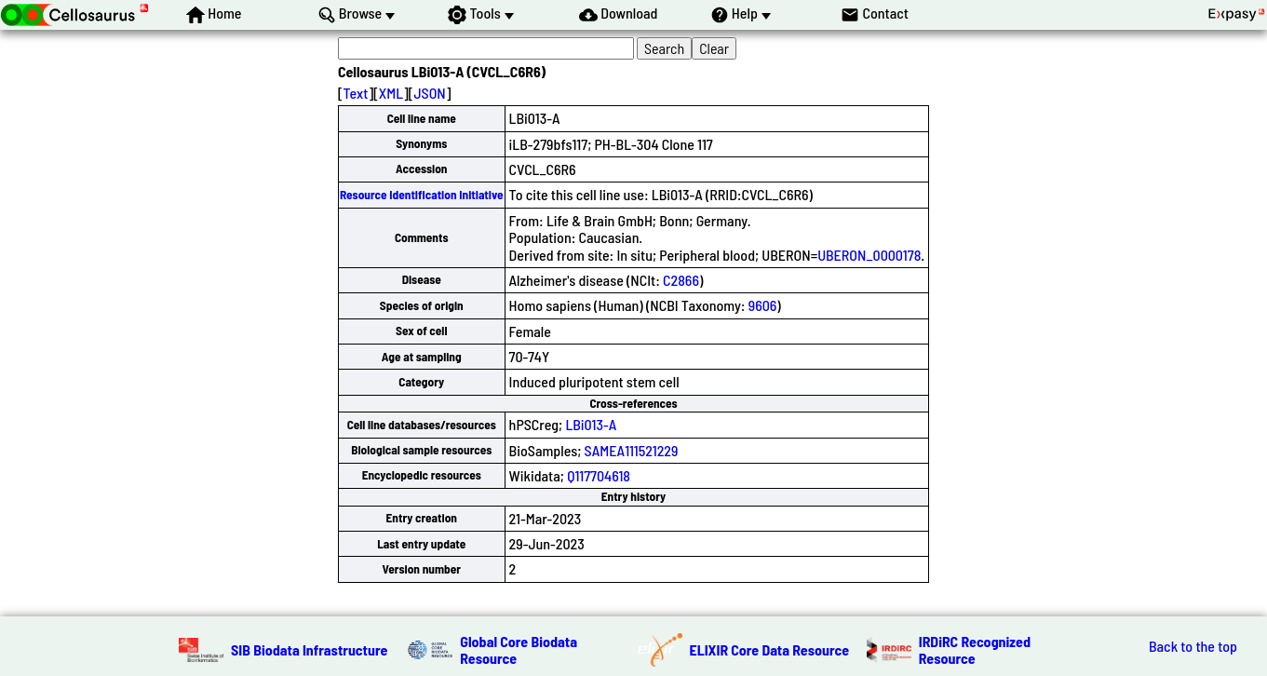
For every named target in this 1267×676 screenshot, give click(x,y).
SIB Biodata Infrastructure (309, 649)
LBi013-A (590, 424)
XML (391, 92)
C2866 (681, 280)
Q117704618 (598, 475)
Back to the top (1193, 646)
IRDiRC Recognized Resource (975, 649)
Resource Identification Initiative (422, 194)
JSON (429, 92)
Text (356, 92)
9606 (762, 305)
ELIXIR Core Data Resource (770, 649)
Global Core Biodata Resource (518, 649)
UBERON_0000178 (869, 255)
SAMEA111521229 (632, 450)
